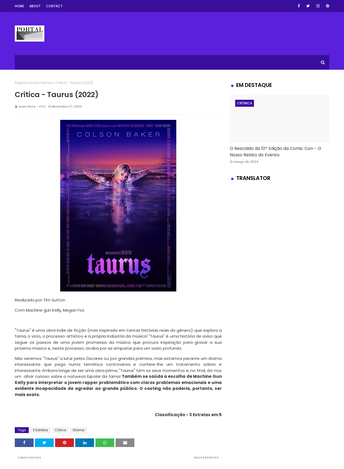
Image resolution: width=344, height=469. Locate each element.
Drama (46, 82)
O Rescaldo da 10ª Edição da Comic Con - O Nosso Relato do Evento (275, 151)
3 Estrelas (40, 430)
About (35, 6)
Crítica (60, 430)
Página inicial (26, 82)
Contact (54, 6)
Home (19, 6)
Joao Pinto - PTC (32, 106)
